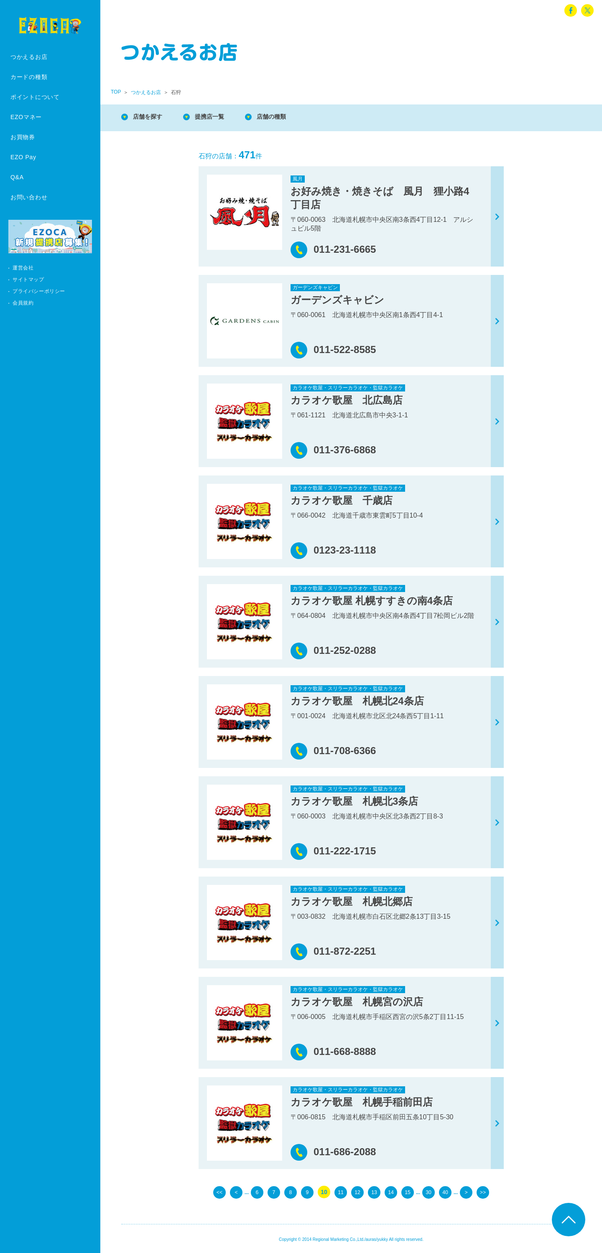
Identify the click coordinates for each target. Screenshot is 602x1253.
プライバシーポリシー (39, 291)
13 (374, 1192)
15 (407, 1192)
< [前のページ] (236, 1192)
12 (357, 1192)
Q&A (17, 177)
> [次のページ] (466, 1192)
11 (340, 1192)
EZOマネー (26, 117)
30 (428, 1192)
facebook (570, 10)
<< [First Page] (219, 1192)
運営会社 (23, 268)
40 (445, 1192)
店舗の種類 (284, 116)
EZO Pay (23, 157)
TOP (116, 92)
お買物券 (22, 137)
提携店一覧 (217, 116)
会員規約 (23, 303)
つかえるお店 (28, 56)
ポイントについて (35, 97)
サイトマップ (28, 279)
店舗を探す (150, 116)
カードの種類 (28, 77)
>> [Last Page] (483, 1192)
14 (391, 1192)
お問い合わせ (28, 197)
